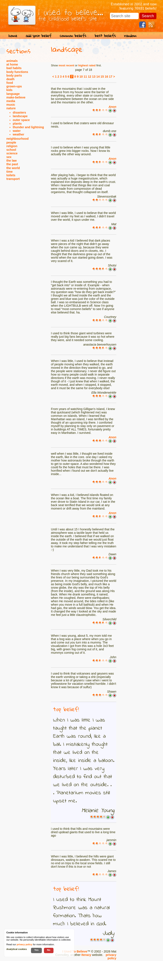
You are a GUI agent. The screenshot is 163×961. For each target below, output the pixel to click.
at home (12, 64)
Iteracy (86, 955)
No (49, 949)
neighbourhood (17, 138)
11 (85, 76)
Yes (36, 949)
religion (11, 146)
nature (11, 108)
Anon (112, 106)
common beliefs (73, 35)
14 (98, 76)
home (12, 35)
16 (106, 76)
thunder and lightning (28, 127)
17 (110, 76)
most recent (66, 65)
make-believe (15, 97)
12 (89, 76)
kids (9, 90)
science (11, 153)
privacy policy (111, 956)
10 (81, 76)
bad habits (14, 68)
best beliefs (105, 35)
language (13, 93)
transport (13, 179)
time (9, 171)
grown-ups (14, 86)
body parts (14, 75)
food (9, 82)
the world (13, 168)
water (17, 130)
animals (12, 61)
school (11, 149)
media (10, 101)
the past (12, 164)
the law (11, 160)
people (11, 142)
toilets (10, 175)
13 (94, 76)
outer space (21, 120)
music (10, 104)
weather (18, 134)
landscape (20, 116)
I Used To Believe (74, 951)
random (130, 35)
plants (17, 123)
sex (8, 157)
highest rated (87, 65)
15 (102, 76)
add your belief (38, 35)
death (10, 79)
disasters (19, 112)
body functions (17, 72)
